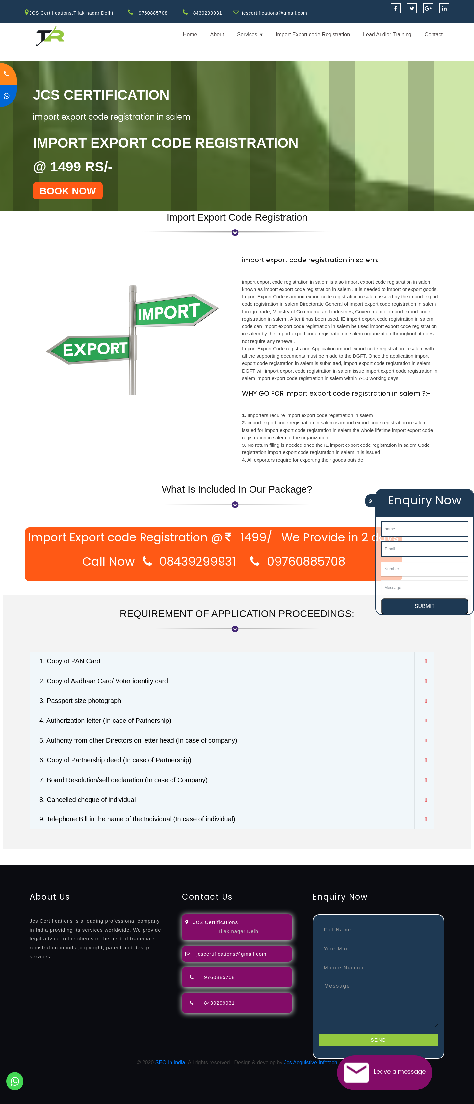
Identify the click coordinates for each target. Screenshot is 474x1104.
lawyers (190, 853)
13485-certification (223, 861)
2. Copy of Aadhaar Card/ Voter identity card (104, 681)
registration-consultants (73, 853)
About (217, 34)
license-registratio (363, 853)
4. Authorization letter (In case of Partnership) (105, 720)
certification (399, 853)
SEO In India (170, 1063)
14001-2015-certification (56, 861)
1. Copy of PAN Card (70, 661)
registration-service (22, 853)
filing (205, 853)
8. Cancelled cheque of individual (88, 800)
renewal (287, 853)
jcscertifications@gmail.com (275, 12)
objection (168, 853)
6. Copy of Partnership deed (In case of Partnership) (116, 760)
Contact (434, 34)
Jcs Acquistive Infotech (310, 1063)
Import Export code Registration (313, 34)
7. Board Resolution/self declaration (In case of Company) (124, 780)
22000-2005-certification (114, 861)
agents (241, 853)
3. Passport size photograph (80, 701)
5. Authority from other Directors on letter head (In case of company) (139, 740)
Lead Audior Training (387, 34)
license (333, 853)
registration (263, 853)
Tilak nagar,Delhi (239, 931)
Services (247, 34)
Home (190, 34)
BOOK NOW (68, 190)
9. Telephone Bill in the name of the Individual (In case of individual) (138, 819)
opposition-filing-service (129, 853)
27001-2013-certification (172, 861)
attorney (222, 853)
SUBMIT (424, 606)
